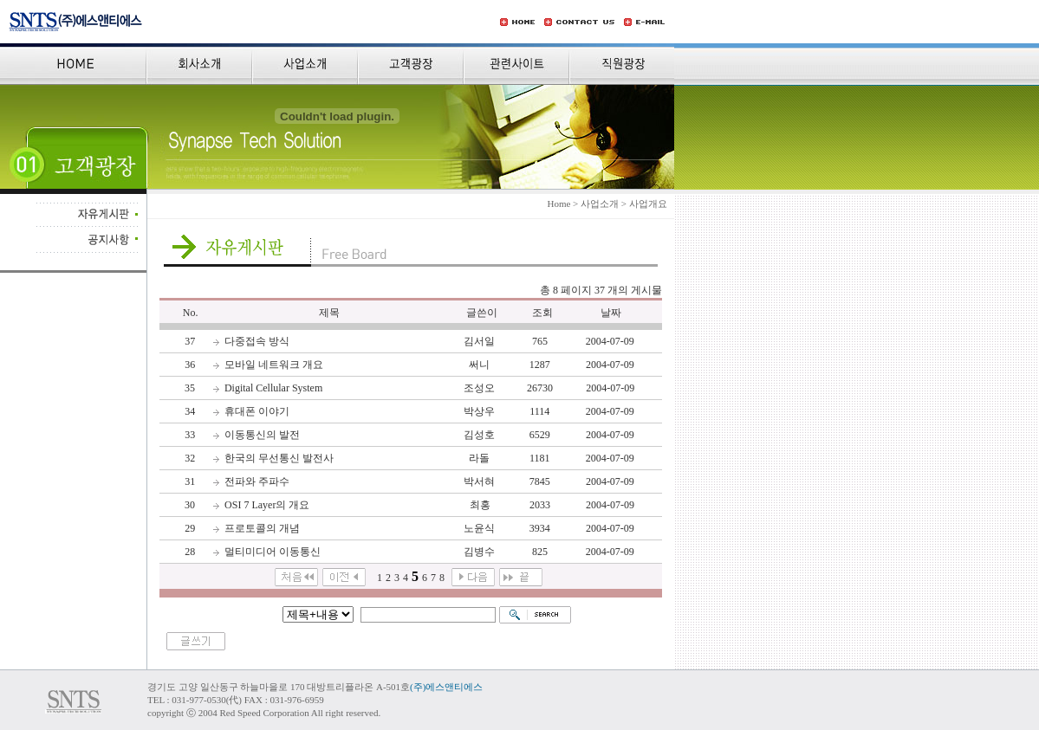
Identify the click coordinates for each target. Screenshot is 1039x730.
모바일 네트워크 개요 (273, 365)
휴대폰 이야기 (256, 411)
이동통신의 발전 (262, 435)
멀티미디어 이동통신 (272, 552)
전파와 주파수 (256, 481)
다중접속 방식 (256, 341)
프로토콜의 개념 (262, 528)
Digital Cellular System (273, 388)
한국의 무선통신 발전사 (279, 458)
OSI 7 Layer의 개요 (266, 505)
